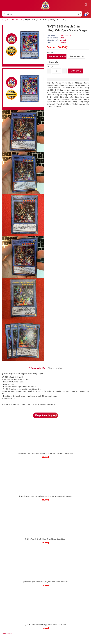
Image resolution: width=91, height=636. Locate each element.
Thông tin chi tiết (37, 368)
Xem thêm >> (7, 634)
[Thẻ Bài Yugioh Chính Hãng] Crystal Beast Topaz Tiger (45, 625)
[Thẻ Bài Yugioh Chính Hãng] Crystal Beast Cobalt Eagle (45, 539)
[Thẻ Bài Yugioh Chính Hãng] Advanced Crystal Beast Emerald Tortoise (45, 496)
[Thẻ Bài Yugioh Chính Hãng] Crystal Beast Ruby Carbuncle (45, 582)
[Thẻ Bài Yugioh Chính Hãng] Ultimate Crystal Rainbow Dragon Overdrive (45, 453)
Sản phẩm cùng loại (45, 415)
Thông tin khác (55, 368)
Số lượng (50, 67)
